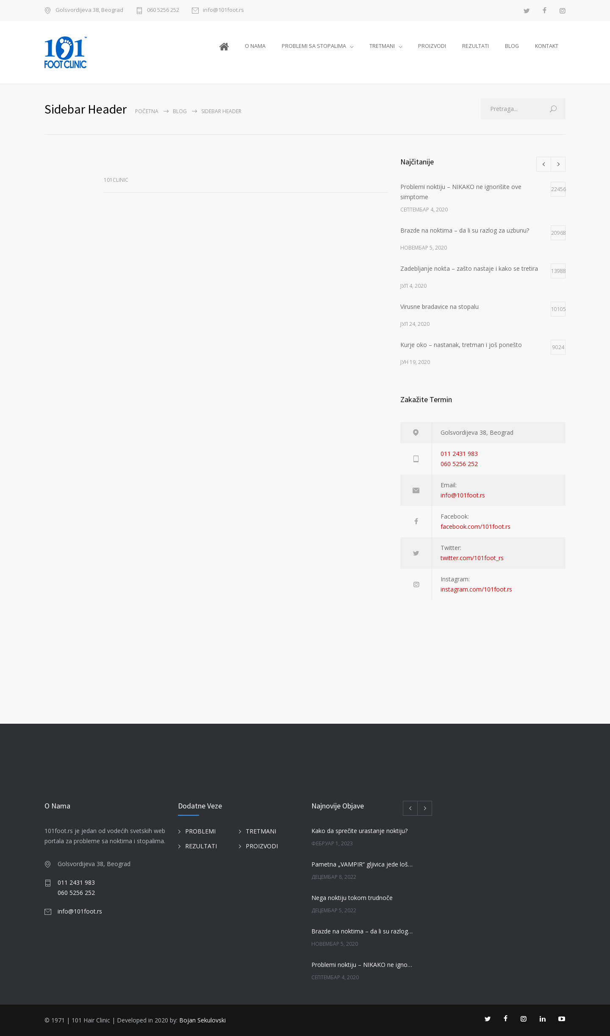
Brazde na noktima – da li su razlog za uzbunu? (362, 931)
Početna (146, 111)
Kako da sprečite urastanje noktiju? (359, 831)
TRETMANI (382, 46)
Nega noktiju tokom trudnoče (352, 898)
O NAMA (255, 46)
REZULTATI (475, 46)
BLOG (512, 46)
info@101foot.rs (223, 10)
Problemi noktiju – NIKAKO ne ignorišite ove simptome (362, 965)
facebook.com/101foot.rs (475, 526)
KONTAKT (546, 46)
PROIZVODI (432, 46)
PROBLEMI (200, 831)
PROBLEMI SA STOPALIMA (314, 46)
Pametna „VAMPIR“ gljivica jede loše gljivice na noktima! (362, 864)
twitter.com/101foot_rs (472, 558)
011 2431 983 (459, 454)
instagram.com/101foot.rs (476, 589)
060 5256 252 (163, 10)
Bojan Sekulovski (202, 1020)
